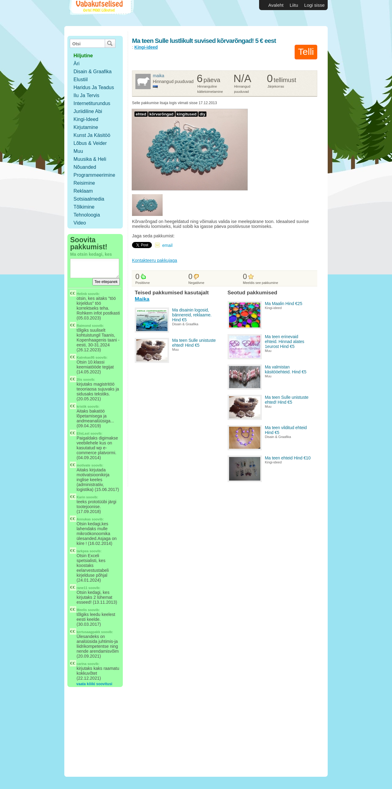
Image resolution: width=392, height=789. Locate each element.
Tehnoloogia (87, 214)
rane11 (82, 588)
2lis (79, 379)
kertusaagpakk (88, 632)
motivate (83, 465)
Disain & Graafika (93, 71)
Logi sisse (314, 5)
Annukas (84, 519)
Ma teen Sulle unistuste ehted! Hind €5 (194, 343)
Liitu (294, 5)
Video (80, 222)
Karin (81, 497)
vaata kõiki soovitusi (94, 684)
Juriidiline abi (88, 111)
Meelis (82, 610)
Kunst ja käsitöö (92, 135)
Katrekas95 (86, 357)
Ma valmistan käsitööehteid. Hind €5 (286, 369)
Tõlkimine (84, 207)
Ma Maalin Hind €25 (283, 303)
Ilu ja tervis (86, 95)
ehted (141, 114)
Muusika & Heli (90, 159)
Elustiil (81, 79)
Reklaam (83, 191)
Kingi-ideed (86, 119)
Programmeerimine (94, 175)
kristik (81, 406)
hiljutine (83, 55)
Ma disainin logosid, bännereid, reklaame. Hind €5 (192, 315)
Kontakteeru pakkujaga (154, 260)
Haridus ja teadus (94, 87)
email (167, 245)
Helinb (82, 294)
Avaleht (276, 5)
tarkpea (83, 551)
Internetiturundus (92, 103)
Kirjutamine (86, 127)
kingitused (187, 114)
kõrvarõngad (161, 114)
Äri (77, 63)
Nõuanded (85, 167)
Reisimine (84, 183)
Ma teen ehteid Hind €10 (288, 457)
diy (202, 114)
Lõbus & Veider (90, 143)
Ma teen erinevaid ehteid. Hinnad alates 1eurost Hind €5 (284, 341)
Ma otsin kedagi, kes (91, 254)
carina (81, 664)
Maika (158, 75)
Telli (306, 52)
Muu (78, 151)
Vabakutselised (100, 13)
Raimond (84, 325)
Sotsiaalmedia (89, 199)
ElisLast (83, 433)
